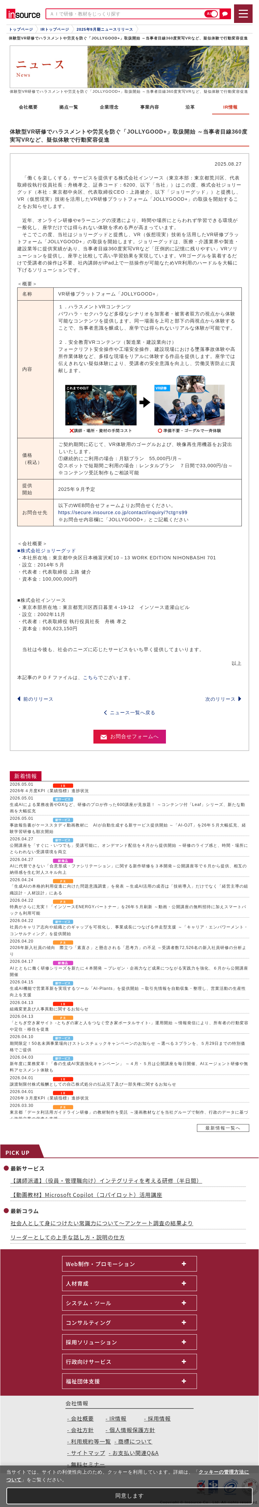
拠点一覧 (68, 107)
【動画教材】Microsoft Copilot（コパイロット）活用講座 (86, 1195)
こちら (90, 677)
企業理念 (109, 107)
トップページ (21, 29)
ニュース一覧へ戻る (129, 712)
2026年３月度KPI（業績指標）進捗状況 (49, 1098)
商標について (135, 1441)
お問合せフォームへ (129, 736)
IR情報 (117, 1418)
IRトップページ (54, 29)
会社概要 (28, 107)
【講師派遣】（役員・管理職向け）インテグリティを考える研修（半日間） (106, 1180)
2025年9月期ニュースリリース (105, 29)
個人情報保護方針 (132, 1430)
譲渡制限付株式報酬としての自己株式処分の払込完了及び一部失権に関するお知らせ (93, 1084)
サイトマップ (88, 1453)
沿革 (190, 107)
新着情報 (25, 776)
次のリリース (223, 699)
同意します (129, 1496)
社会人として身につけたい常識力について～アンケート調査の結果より (101, 1223)
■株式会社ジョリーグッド (46, 550)
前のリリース (35, 699)
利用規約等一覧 (91, 1441)
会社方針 (82, 1430)
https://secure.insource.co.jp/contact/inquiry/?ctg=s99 (123, 512)
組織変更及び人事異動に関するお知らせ (49, 1009)
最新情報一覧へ (223, 1128)
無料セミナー (88, 1464)
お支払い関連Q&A (135, 1453)
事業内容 (149, 107)
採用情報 (159, 1418)
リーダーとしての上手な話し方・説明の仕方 (67, 1237)
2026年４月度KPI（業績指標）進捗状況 (49, 790)
